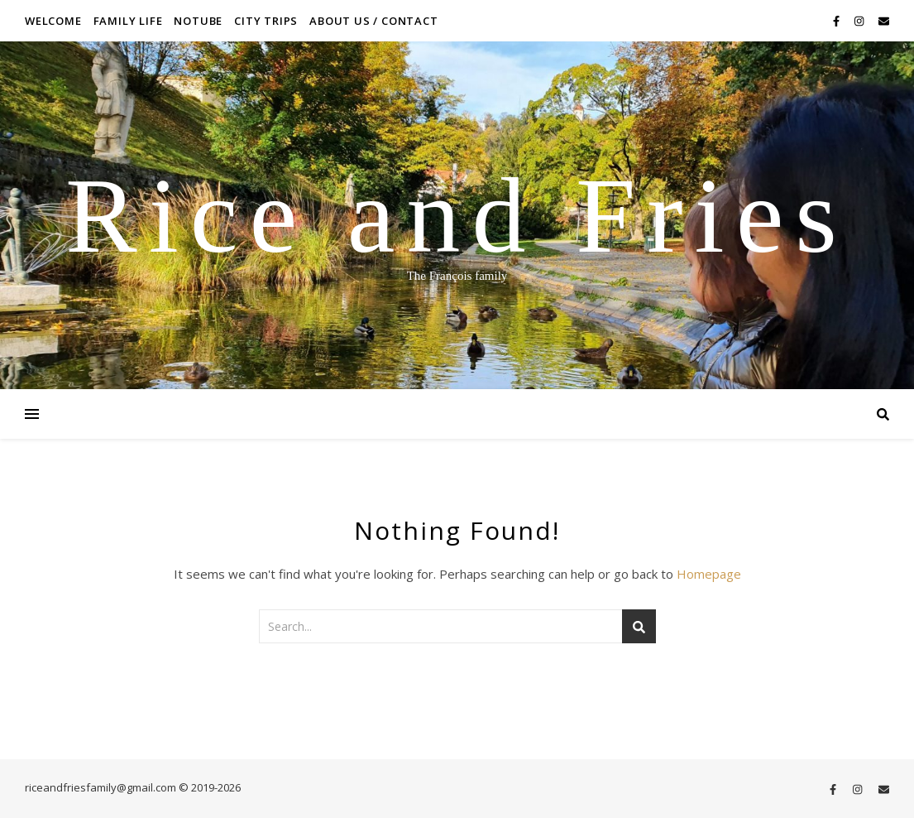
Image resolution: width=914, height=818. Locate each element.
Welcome (53, 20)
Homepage (709, 573)
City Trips (266, 20)
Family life (128, 20)
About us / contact (373, 20)
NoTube (198, 20)
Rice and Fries (457, 215)
